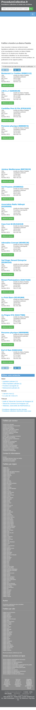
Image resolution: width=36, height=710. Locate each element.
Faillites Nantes (6, 636)
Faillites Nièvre (6, 560)
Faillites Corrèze (7, 491)
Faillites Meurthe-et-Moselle (9, 555)
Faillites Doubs (6, 500)
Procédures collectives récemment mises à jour (16, 411)
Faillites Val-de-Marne (8, 587)
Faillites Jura (6, 535)
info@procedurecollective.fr (13, 692)
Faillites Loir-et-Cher (8, 539)
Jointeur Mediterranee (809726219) (16, 169)
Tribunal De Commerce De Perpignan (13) (15, 403)
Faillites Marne (6, 551)
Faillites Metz (6, 630)
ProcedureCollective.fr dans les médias (12, 458)
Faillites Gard (6, 508)
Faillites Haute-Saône (8, 521)
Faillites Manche (7, 549)
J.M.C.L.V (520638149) (10, 91)
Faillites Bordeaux (7, 616)
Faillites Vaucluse (7, 590)
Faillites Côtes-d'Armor (8, 495)
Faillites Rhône (6, 571)
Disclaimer (17, 693)
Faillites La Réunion (7, 536)
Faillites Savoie (6, 575)
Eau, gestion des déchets (9, 437)
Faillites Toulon (6, 649)
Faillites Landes (6, 538)
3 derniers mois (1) (8, 393)
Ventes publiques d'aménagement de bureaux (14, 659)
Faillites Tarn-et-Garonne (9, 583)
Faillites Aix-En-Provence (9, 612)
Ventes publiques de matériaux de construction (14, 671)
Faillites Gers (6, 509)
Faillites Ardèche (7, 474)
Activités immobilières (8, 427)
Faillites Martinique (7, 552)
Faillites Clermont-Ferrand (9, 619)
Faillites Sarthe (6, 574)
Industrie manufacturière (9, 442)
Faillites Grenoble (7, 623)
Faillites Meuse (6, 556)
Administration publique (8, 428)
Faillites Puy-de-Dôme (8, 568)
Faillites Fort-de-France (8, 621)
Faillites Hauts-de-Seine (9, 527)
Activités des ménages (8, 424)
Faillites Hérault (6, 529)
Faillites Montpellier (7, 632)
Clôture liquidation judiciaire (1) (11, 383)
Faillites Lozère (6, 547)
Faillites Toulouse (7, 650)
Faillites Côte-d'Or (7, 493)
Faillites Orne (6, 564)
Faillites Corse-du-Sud (8, 492)
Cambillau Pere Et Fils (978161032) (16, 108)
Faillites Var (6, 588)
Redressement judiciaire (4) (10, 388)
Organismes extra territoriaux (10, 446)
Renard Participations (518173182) (16, 280)
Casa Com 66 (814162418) (12, 224)
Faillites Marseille (7, 629)
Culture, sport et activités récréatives (12, 436)
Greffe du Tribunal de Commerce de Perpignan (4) (17, 401)
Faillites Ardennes (7, 475)
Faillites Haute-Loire (8, 518)
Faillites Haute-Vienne (8, 523)
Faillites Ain (5, 467)
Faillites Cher (6, 490)
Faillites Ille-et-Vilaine (8, 530)
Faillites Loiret (6, 543)
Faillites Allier (6, 470)
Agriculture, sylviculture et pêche (11, 429)
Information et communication (10, 445)
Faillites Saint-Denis (8, 645)
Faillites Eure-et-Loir (8, 505)
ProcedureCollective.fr (14, 2)
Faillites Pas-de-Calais (8, 566)
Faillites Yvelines (7, 596)
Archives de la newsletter (9, 461)
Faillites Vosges (6, 593)
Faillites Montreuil (7, 633)
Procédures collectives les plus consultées (13, 604)
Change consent (23, 695)
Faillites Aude (6, 479)
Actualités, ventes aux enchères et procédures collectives (29, 682)
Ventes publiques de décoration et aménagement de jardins (17, 664)
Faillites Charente (7, 487)
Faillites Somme (7, 580)
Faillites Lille (6, 625)
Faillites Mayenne (7, 553)
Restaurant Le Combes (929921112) (16, 73)
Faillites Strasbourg (7, 647)
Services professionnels (9, 449)
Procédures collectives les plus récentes (14, 409)
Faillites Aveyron (7, 480)
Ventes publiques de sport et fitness (11, 672)
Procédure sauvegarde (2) (10, 386)
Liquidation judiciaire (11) (10, 381)
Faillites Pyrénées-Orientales (10, 570)
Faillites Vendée (7, 591)
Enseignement (6, 440)
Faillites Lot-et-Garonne (8, 545)
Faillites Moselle (7, 558)
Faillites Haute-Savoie (8, 522)
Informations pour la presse (9, 459)
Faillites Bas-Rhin (7, 482)
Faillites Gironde (7, 510)
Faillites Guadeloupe (8, 512)
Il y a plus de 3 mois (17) (9, 396)
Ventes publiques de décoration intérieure (13, 666)
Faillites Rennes (7, 643)
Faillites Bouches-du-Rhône (9, 483)
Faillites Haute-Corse (8, 516)
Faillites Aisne (6, 469)
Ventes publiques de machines (10, 670)
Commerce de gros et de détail (10, 432)
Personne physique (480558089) (15, 333)
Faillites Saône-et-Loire (8, 573)
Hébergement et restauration (10, 441)
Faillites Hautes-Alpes (8, 525)
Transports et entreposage (9, 450)
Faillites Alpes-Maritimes (9, 473)
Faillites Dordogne (7, 499)
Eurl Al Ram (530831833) (11, 350)
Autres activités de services (9, 431)
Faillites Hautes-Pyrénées (9, 526)
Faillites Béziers (7, 615)
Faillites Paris (6, 565)
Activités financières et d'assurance (11, 425)
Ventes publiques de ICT (9, 668)
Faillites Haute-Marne (8, 519)
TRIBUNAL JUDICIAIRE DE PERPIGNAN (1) (16, 405)
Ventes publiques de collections (10, 663)
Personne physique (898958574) (15, 126)
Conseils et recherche (8, 433)
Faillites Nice (6, 637)
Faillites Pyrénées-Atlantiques (10, 569)
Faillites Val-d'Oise (7, 586)
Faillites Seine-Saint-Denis (9, 579)
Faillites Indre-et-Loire (8, 532)
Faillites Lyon (6, 628)
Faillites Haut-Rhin (7, 514)
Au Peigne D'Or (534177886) (13, 315)
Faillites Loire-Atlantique (9, 542)
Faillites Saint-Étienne (8, 646)
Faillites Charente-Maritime (9, 488)
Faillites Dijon (6, 620)
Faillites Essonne (7, 503)
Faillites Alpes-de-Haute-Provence (11, 471)
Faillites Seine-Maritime (8, 578)
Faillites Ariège (6, 477)
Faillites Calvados (7, 484)
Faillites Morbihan (7, 557)
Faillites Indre (6, 531)
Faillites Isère (6, 534)
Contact (5, 457)
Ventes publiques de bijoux (9, 661)
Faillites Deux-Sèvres (8, 497)
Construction (6, 435)
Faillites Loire (6, 540)
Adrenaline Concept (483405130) (15, 243)
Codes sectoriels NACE (8, 605)
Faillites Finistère (7, 506)
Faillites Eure (6, 504)
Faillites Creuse (6, 496)
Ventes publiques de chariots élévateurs (12, 662)
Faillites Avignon (7, 613)
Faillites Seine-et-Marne (9, 577)
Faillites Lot (5, 544)
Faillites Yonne (6, 595)
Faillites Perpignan (7, 641)
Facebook (18, 686)
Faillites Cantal (6, 486)
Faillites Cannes (7, 617)
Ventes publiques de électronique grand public (14, 667)
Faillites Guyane (7, 513)
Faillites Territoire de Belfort (9, 584)
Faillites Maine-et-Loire (8, 548)
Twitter (7, 686)
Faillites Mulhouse (7, 634)
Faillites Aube (6, 478)
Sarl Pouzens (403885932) (12, 187)
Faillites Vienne (6, 592)
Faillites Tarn (6, 582)
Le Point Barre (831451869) (12, 297)
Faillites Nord (6, 561)
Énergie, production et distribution (11, 438)
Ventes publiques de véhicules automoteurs (13, 674)
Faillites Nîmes (6, 638)
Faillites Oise (6, 562)
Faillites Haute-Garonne (9, 517)
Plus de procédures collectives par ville (12, 652)
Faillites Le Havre (7, 624)
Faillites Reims (6, 642)
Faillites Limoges (7, 626)
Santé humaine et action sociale (10, 448)
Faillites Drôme (6, 501)
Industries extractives (8, 444)
